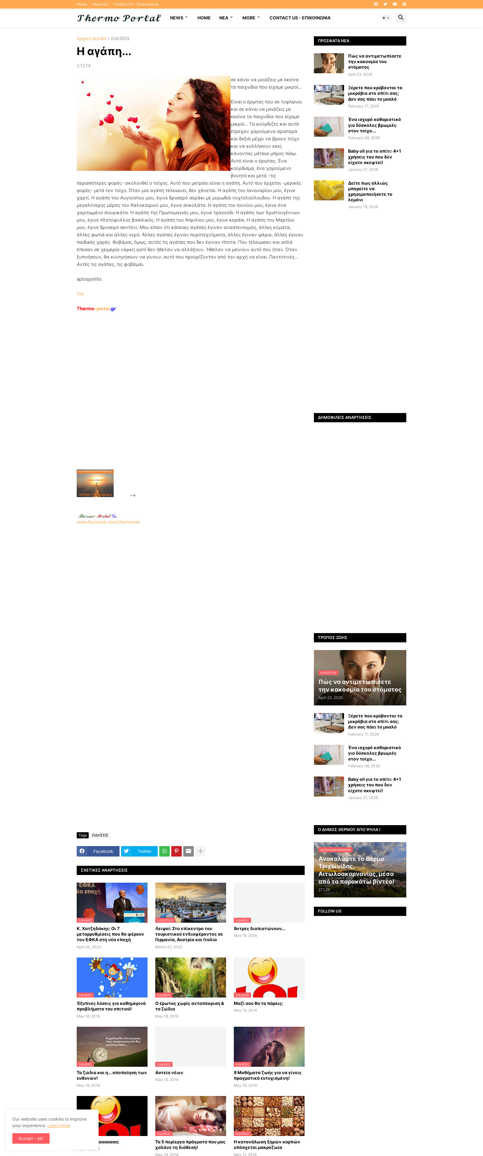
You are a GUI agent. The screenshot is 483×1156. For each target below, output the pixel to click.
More (248, 17)
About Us (100, 4)
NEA (223, 17)
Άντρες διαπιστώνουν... (260, 928)
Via (80, 294)
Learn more (58, 1125)
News (176, 17)
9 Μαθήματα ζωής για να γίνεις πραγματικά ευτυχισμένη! (268, 1075)
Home (82, 4)
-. (97, 516)
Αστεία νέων (169, 1072)
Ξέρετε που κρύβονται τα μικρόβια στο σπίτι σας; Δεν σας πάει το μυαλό (375, 93)
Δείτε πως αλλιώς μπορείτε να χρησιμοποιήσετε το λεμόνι (370, 191)
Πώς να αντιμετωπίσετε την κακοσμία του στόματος (374, 61)
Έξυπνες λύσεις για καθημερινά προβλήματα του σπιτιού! (111, 1006)
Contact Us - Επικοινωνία (136, 4)
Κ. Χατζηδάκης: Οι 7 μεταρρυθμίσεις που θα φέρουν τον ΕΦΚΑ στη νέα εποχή (110, 934)
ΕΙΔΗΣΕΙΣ (120, 38)
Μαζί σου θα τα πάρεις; (258, 1003)
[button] (386, 18)
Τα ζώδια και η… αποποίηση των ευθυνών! (112, 1075)
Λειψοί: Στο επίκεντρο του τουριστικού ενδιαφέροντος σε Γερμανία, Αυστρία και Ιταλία (189, 934)
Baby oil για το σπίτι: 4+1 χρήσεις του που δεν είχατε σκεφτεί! (374, 156)
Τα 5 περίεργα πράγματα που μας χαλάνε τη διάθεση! (190, 1144)
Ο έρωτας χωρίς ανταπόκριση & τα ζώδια (189, 1006)
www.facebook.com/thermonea (191, 603)
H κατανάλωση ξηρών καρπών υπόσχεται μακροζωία (267, 1144)
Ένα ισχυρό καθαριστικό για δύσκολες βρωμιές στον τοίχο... (374, 125)
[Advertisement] (183, 404)
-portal (96, 308)
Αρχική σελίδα (91, 38)
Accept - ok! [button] (30, 1138)
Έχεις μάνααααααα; (98, 1141)
